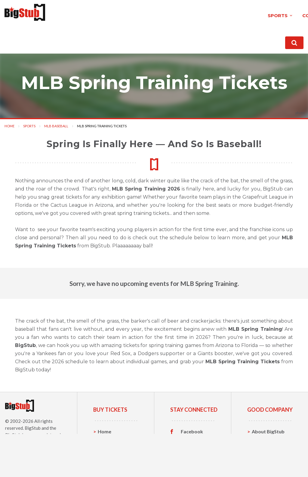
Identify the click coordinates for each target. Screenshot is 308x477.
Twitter (189, 438)
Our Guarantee (269, 457)
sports (68, 13)
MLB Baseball (56, 124)
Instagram (192, 448)
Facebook (192, 429)
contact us (221, 38)
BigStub (33, 426)
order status (257, 38)
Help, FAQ (263, 448)
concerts (106, 13)
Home (9, 124)
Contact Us (264, 438)
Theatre (107, 457)
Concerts (108, 448)
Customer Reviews (192, 458)
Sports (29, 124)
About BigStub (184, 38)
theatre (146, 13)
